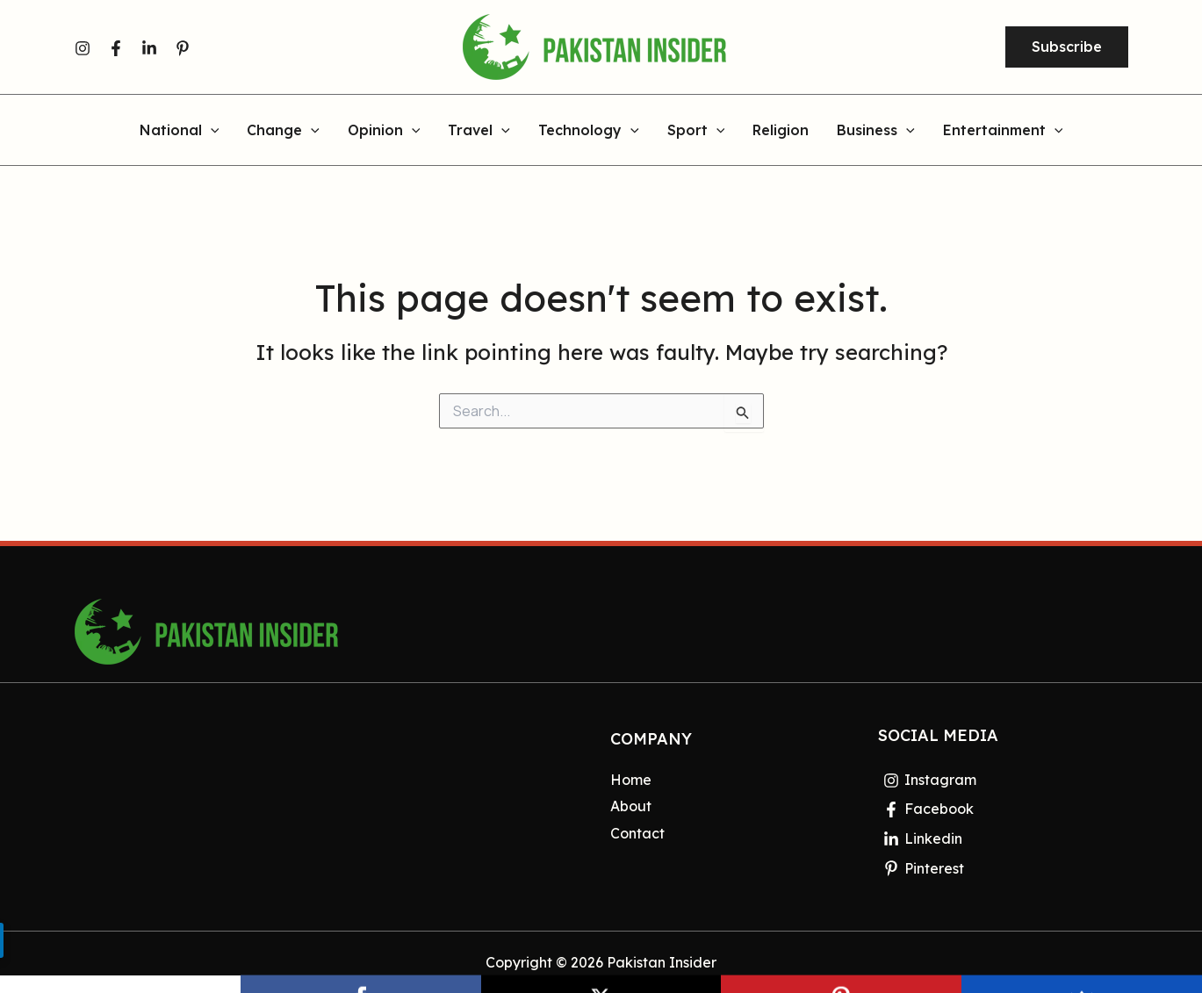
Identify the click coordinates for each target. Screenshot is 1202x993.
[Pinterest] (183, 48)
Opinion (384, 131)
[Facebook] (116, 48)
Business (876, 131)
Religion (780, 131)
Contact (637, 833)
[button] (1066, 47)
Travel (479, 131)
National (180, 131)
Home (630, 779)
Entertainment (1003, 131)
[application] (211, 131)
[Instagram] (82, 48)
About (630, 806)
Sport (696, 131)
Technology (588, 131)
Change (283, 131)
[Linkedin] (149, 48)
